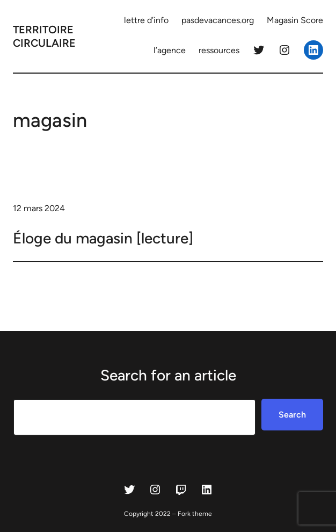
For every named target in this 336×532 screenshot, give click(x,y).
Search (292, 414)
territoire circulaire (44, 36)
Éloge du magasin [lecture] (103, 238)
